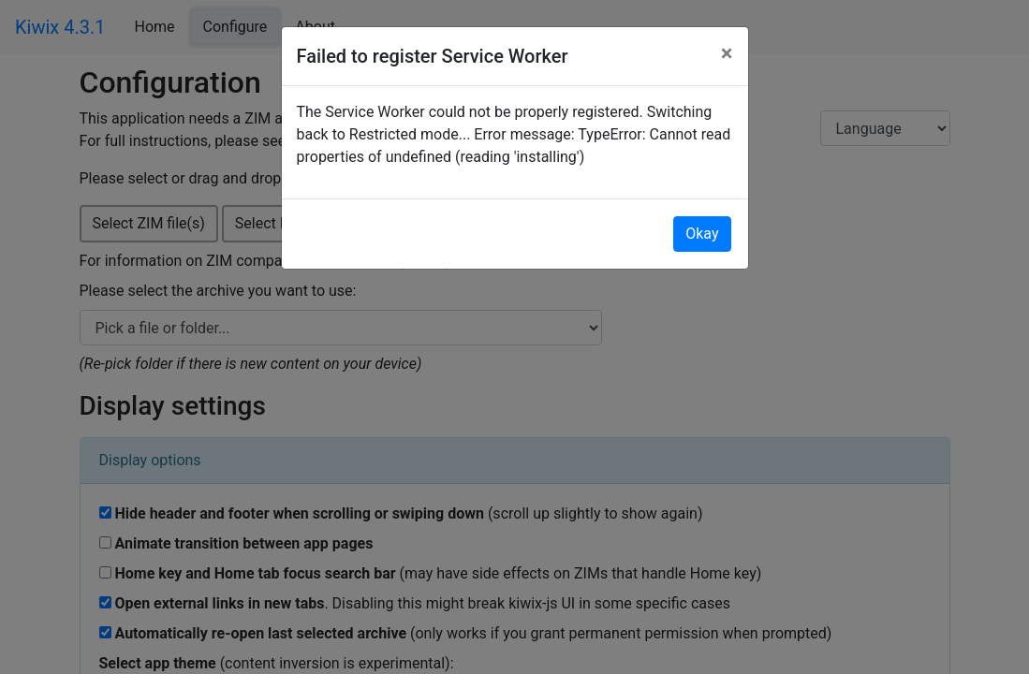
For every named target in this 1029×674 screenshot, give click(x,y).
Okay (701, 233)
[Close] (727, 53)
